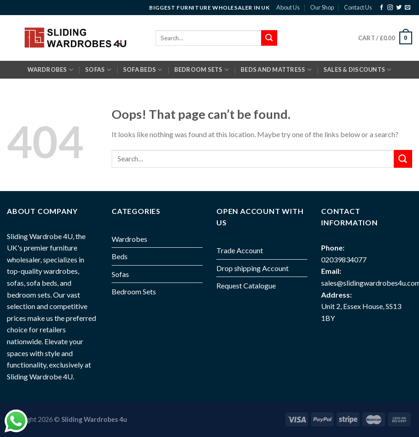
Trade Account (239, 250)
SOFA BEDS (142, 69)
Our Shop (322, 7)
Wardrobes (50, 69)
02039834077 (343, 259)
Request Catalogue (246, 285)
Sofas (120, 274)
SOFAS (98, 69)
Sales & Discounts (357, 69)
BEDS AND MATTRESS (276, 69)
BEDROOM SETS (201, 69)
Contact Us (358, 7)
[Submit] (403, 159)
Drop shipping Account (252, 268)
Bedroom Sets (134, 291)
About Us (288, 7)
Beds (120, 256)
